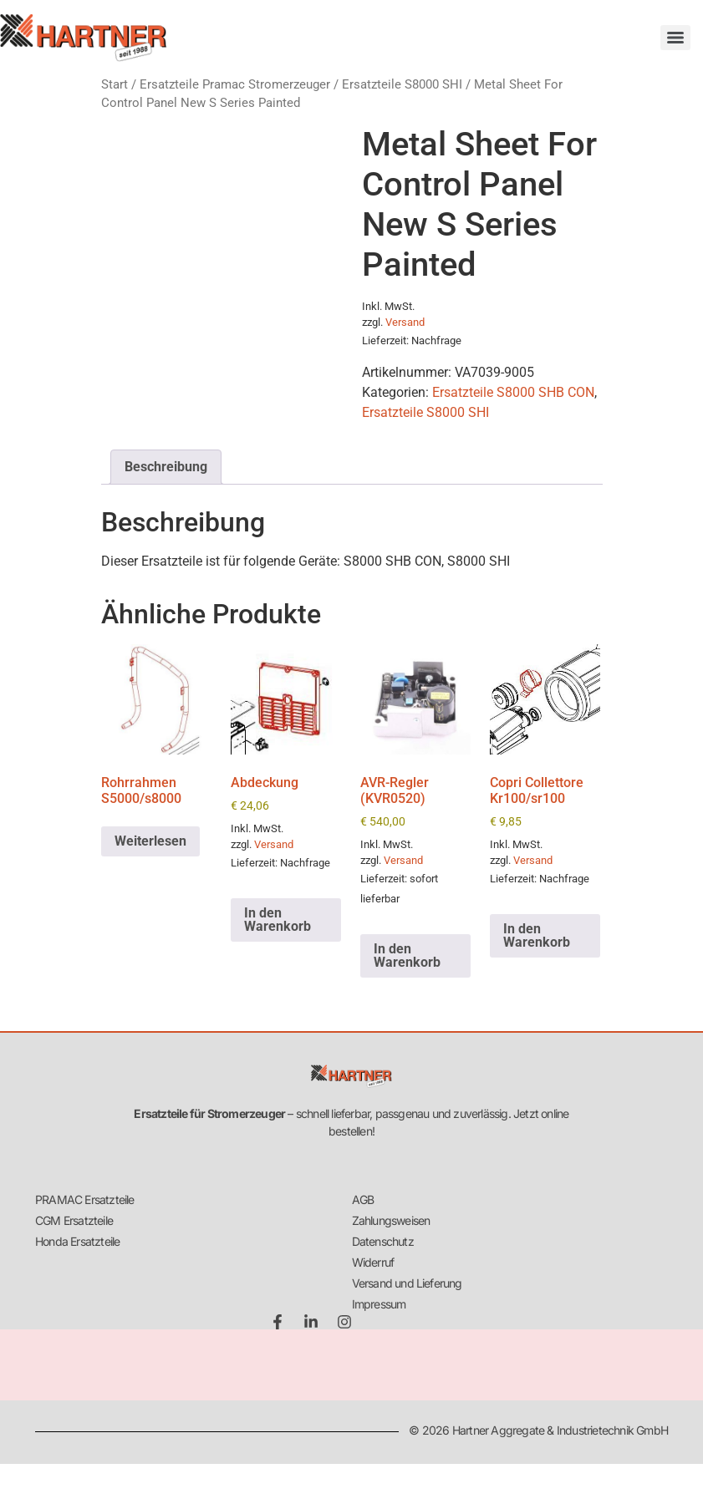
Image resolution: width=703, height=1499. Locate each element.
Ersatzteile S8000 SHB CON (513, 392)
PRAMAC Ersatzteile (85, 1199)
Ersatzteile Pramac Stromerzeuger (235, 84)
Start (114, 84)
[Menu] (675, 37)
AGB (363, 1199)
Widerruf (373, 1262)
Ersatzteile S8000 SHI (402, 84)
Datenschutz (383, 1241)
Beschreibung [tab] (166, 467)
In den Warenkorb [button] (277, 919)
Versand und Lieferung (407, 1283)
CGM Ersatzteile (74, 1220)
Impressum (379, 1304)
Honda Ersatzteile (77, 1241)
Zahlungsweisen (391, 1220)
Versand (405, 322)
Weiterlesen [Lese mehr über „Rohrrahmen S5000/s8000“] (150, 841)
